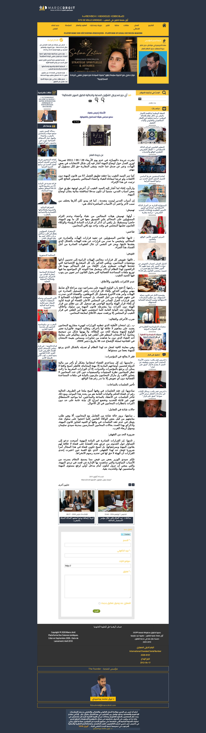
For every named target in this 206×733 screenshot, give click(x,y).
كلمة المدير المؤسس (153, 40)
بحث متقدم (152, 102)
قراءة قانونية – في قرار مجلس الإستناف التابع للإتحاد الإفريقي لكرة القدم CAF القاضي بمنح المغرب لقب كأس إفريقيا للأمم (47, 352)
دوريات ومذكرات (96, 25)
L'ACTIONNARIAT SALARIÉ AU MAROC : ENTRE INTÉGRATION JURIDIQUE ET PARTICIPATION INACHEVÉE (47, 102)
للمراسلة (68, 25)
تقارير (108, 25)
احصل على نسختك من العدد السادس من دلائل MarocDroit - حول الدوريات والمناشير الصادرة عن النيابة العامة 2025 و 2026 (53, 47)
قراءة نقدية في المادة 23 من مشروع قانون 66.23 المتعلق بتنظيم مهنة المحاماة (53, 74)
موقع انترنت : (125, 561)
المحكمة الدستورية (47, 255)
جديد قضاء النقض (55, 27)
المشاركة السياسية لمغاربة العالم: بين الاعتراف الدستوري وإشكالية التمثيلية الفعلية (47, 276)
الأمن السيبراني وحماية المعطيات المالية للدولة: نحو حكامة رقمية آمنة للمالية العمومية (47, 303)
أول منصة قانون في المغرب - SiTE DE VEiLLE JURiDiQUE (103, 20)
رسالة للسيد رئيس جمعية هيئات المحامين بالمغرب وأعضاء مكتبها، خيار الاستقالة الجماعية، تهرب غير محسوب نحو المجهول (47, 137)
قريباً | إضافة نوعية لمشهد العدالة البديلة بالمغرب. (76, 519)
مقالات (126, 25)
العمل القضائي (136, 27)
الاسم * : (127, 540)
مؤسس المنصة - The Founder (103, 669)
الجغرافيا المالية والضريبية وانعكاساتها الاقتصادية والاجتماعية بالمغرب (54, 67)
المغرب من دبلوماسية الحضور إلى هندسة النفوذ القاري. (47, 326)
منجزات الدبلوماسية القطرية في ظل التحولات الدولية (152, 328)
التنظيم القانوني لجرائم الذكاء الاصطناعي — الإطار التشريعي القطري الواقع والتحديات (152, 149)
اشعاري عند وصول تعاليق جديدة (116, 603)
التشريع (151, 25)
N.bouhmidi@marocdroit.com (103, 705)
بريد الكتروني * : (124, 551)
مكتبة (117, 25)
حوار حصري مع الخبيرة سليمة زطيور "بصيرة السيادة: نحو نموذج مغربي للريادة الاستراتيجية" (53, 55)
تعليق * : (127, 571)
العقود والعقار (81, 25)
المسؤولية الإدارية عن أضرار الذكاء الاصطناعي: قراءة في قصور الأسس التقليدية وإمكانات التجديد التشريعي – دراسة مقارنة (152, 209)
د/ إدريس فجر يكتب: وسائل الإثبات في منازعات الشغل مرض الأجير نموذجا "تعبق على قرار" (152, 393)
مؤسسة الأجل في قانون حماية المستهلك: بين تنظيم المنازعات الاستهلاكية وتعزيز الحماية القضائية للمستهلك (152, 298)
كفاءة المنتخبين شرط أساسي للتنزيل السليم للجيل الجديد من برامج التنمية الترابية (53, 61)
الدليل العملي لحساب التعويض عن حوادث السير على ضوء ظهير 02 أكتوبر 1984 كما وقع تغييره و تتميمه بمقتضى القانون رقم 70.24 (152, 267)
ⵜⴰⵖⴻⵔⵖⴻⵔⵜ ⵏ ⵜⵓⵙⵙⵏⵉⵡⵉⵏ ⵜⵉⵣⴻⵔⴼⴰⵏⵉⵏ (103, 16)
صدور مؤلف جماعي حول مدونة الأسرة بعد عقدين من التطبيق (54, 80)
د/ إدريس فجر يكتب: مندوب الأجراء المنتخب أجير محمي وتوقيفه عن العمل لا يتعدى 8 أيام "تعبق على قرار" (152, 363)
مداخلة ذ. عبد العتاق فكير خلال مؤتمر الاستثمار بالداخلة (115, 519)
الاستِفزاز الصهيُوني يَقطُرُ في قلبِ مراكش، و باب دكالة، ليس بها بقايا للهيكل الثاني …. (47, 234)
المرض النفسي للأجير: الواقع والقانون (152, 238)
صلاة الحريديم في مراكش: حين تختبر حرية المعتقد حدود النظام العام (153, 47)
